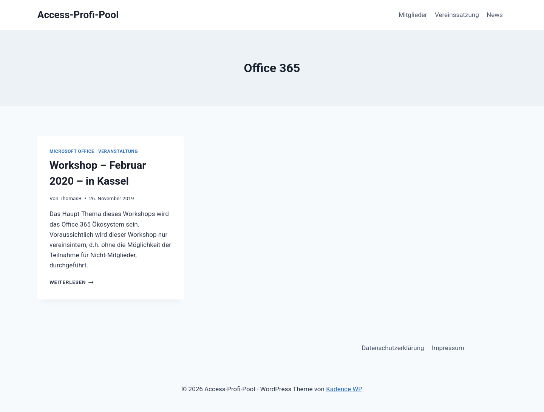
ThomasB (71, 198)
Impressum (448, 348)
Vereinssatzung (457, 15)
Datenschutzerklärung (393, 348)
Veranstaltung (118, 151)
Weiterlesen (71, 282)
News (495, 15)
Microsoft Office (71, 151)
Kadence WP (344, 389)
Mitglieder (413, 15)
